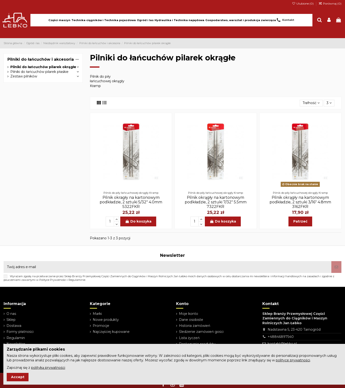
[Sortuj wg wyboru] (311, 103)
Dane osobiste (191, 319)
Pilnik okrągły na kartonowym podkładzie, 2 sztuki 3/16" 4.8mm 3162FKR (300, 202)
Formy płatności (20, 331)
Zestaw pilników (23, 76)
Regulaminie (77, 280)
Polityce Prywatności (52, 280)
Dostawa (13, 325)
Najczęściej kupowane (111, 331)
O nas (11, 314)
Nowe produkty (106, 319)
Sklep (11, 319)
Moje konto (188, 314)
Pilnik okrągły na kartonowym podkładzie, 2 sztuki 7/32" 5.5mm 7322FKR (216, 202)
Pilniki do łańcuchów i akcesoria (40, 59)
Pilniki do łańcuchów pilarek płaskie (39, 72)
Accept (17, 377)
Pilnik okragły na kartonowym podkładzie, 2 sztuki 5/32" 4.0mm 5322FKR (131, 202)
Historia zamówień (194, 325)
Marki (97, 314)
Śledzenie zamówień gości (201, 331)
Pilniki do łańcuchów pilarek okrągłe (43, 67)
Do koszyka (138, 221)
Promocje (101, 325)
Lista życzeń (189, 338)
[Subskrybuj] (336, 267)
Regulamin (15, 338)
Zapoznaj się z (36, 367)
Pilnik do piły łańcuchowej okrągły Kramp (107, 81)
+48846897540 (281, 337)
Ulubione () (303, 3)
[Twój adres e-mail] (167, 267)
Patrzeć (300, 221)
